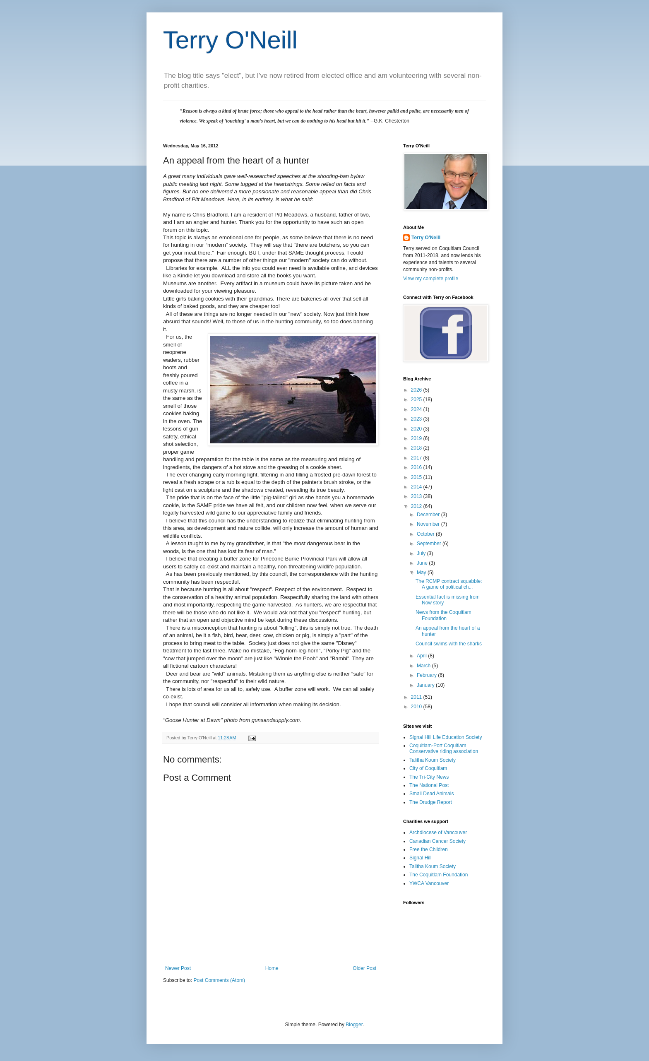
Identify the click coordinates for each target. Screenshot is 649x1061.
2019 (417, 438)
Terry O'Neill (230, 40)
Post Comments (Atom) (219, 980)
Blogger (354, 1024)
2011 (417, 697)
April (422, 656)
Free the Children (428, 849)
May (422, 572)
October (426, 534)
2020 (417, 429)
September (429, 543)
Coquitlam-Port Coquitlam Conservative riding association (443, 748)
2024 (417, 409)
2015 (417, 477)
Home (272, 968)
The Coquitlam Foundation (438, 875)
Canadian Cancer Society (437, 841)
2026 (417, 390)
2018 (417, 448)
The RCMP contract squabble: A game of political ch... (449, 584)
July (422, 553)
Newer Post (178, 968)
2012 (417, 506)
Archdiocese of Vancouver (438, 832)
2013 (417, 496)
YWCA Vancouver (429, 883)
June (423, 563)
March (424, 666)
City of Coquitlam (428, 768)
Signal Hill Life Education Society (445, 737)
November (429, 524)
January (426, 685)
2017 (417, 458)
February (427, 675)
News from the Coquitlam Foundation (443, 615)
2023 (417, 419)
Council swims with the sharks (449, 644)
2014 (417, 487)
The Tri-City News (429, 777)
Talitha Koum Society (432, 760)
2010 (417, 707)
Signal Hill (420, 858)
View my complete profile (430, 278)
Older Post (364, 968)
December (429, 514)
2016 (417, 467)
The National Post (429, 785)
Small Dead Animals (431, 793)
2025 (417, 399)
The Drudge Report (430, 802)
